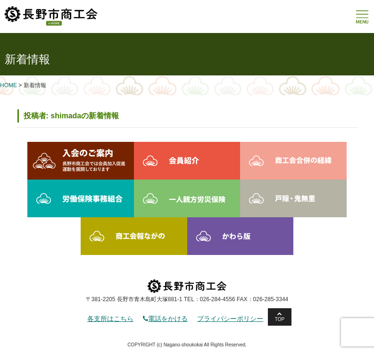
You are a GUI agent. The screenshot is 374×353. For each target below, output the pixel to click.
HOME (8, 85)
